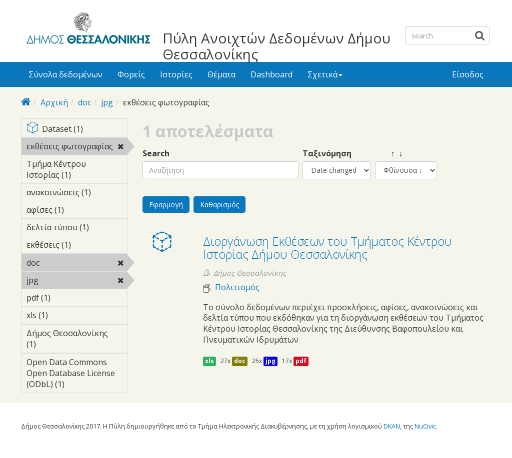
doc (84, 102)
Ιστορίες (176, 74)
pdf (301, 361)
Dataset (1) (76, 129)
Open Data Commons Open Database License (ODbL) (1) (76, 375)
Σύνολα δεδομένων (65, 74)
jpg (107, 102)
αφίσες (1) (76, 211)
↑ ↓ (389, 153)
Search (156, 153)
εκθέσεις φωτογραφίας (76, 148)
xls (209, 361)
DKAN (392, 426)
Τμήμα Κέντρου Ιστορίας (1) (76, 170)
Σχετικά (325, 74)
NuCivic (425, 426)
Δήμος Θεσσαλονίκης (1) (76, 340)
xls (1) (63, 315)
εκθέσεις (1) (76, 246)
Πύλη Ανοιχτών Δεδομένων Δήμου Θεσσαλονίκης (276, 46)
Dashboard (271, 74)
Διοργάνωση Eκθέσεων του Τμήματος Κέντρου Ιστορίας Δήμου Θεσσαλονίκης (327, 247)
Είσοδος (468, 74)
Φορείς (131, 74)
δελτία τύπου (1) (76, 229)
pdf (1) (66, 297)
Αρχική (54, 102)
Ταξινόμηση (327, 153)
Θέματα (222, 74)
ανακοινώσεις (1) (76, 194)
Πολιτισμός (237, 287)
